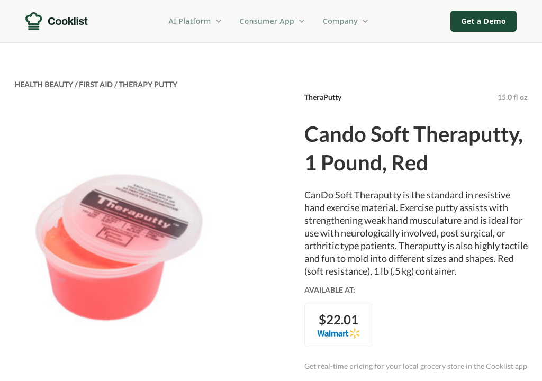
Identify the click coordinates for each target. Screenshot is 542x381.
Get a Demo (483, 21)
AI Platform (196, 21)
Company (346, 21)
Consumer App (273, 21)
